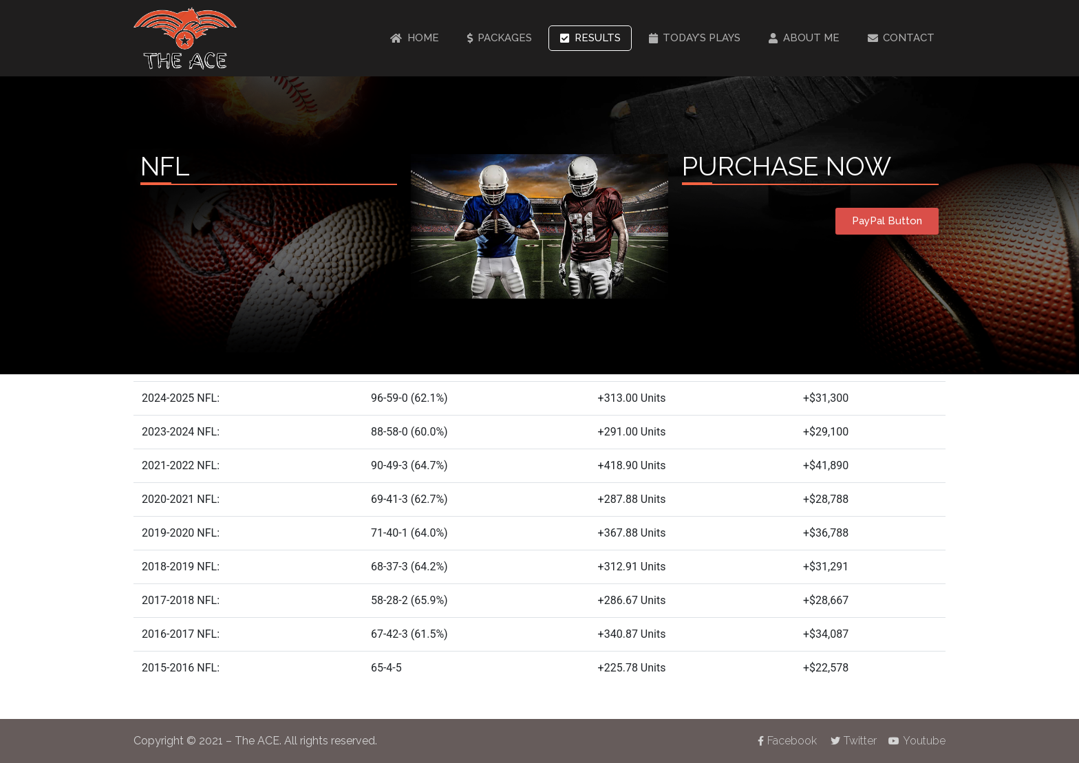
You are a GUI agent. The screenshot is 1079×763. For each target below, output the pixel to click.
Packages (500, 38)
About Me (804, 38)
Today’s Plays (695, 38)
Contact (901, 38)
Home (414, 38)
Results (590, 38)
